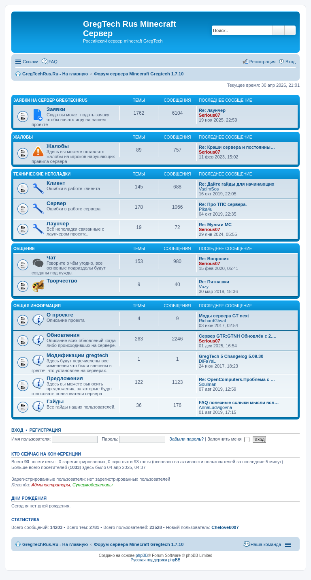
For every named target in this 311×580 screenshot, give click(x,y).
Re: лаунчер (212, 110)
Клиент (56, 183)
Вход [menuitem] (290, 61)
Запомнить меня (228, 439)
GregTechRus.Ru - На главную (55, 544)
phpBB (142, 555)
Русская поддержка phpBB (155, 560)
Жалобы (23, 137)
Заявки (56, 109)
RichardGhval (212, 320)
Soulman (207, 384)
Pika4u (206, 209)
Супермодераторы (92, 484)
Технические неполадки (41, 174)
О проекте (60, 315)
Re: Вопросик (214, 258)
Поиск (279, 30)
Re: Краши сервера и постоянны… (237, 147)
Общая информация (37, 306)
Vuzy (204, 286)
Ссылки (30, 61)
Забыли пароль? (186, 439)
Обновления (63, 335)
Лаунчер (58, 223)
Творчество (62, 281)
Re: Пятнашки (214, 281)
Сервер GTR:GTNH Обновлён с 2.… (238, 336)
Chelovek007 (225, 527)
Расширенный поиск (290, 30)
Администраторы (50, 484)
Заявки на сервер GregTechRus (50, 100)
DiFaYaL (207, 361)
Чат (51, 258)
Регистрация (45, 430)
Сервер (56, 203)
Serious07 (209, 115)
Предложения (65, 378)
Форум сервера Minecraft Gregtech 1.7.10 (138, 544)
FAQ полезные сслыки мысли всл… (239, 402)
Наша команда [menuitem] (266, 544)
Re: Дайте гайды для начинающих (236, 184)
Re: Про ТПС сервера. (223, 204)
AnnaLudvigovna (215, 407)
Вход (17, 430)
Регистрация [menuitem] (262, 61)
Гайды (55, 401)
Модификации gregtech (78, 355)
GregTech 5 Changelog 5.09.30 (231, 356)
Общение (24, 248)
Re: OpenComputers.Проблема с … (237, 379)
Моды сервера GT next (224, 315)
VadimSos (209, 188)
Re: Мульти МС (215, 224)
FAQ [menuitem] (53, 61)
